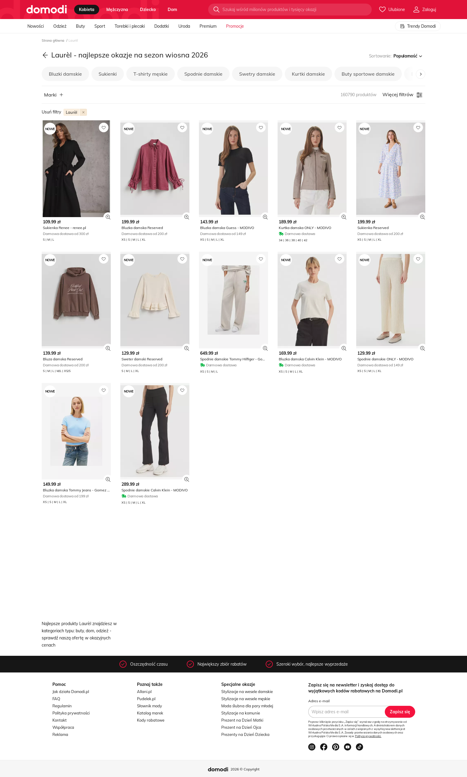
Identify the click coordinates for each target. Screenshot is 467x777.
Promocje (235, 26)
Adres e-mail (319, 701)
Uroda (184, 26)
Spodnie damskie (203, 74)
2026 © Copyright (245, 769)
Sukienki (108, 74)
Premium (208, 26)
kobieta (86, 9)
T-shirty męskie (150, 74)
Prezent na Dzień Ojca (241, 727)
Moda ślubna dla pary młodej (247, 705)
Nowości (35, 26)
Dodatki (161, 26)
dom (172, 9)
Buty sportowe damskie (368, 74)
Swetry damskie (257, 74)
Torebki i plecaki (130, 26)
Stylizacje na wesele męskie (245, 698)
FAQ (56, 698)
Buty (80, 26)
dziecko (148, 9)
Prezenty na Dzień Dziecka (245, 734)
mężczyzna (117, 9)
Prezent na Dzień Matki (242, 720)
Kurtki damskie (308, 74)
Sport (99, 26)
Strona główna (53, 40)
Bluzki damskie (65, 74)
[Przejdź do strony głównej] (46, 9)
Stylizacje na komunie (240, 713)
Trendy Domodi (418, 26)
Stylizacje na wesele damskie (247, 691)
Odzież (59, 26)
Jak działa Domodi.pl (70, 691)
